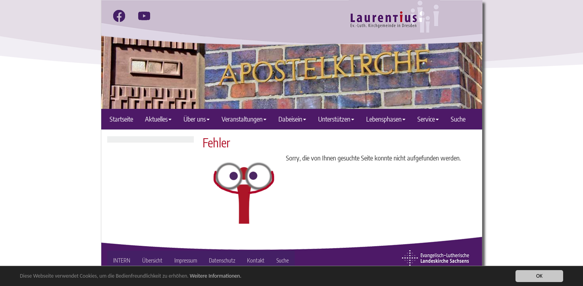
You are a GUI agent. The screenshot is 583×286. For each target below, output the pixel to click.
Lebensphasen (385, 119)
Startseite (121, 119)
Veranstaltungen (244, 119)
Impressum (185, 260)
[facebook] (119, 16)
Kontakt (255, 260)
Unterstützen (336, 119)
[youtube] (144, 16)
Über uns (196, 119)
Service (428, 119)
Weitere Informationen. (215, 276)
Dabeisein (292, 119)
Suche (458, 119)
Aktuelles (158, 119)
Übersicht (152, 260)
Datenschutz (222, 260)
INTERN (121, 260)
